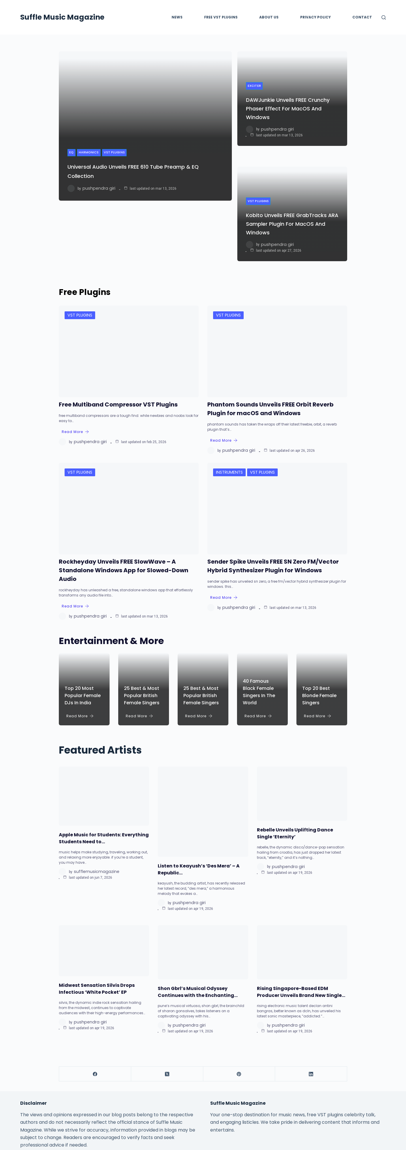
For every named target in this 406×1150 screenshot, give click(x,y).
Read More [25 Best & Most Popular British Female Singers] (139, 643)
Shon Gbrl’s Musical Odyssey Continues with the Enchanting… (198, 919)
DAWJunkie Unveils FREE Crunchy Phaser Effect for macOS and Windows (282, 87)
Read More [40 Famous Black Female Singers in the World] (258, 643)
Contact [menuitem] (362, 17)
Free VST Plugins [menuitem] (166, 1107)
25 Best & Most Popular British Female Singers (141, 622)
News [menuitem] (177, 17)
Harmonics (90, 155)
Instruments (227, 399)
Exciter (255, 64)
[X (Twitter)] (167, 1001)
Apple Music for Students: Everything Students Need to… (104, 765)
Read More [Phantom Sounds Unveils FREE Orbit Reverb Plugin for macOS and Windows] (224, 367)
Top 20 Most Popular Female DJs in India (83, 622)
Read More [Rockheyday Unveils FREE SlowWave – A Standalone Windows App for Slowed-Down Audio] (75, 533)
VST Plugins (117, 155)
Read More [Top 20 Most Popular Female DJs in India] (80, 643)
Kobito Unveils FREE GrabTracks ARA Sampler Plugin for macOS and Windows (290, 166)
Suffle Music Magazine (62, 17)
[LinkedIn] (311, 1001)
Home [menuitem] (137, 1107)
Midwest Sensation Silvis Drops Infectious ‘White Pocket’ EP (97, 916)
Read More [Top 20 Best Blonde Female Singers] (317, 643)
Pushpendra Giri (96, 191)
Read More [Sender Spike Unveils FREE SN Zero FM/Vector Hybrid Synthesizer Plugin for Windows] (224, 524)
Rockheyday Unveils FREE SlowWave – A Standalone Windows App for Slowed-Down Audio (123, 497)
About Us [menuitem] (269, 17)
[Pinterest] (239, 1001)
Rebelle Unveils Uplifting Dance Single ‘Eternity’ (295, 760)
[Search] (383, 17)
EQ (72, 155)
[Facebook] (95, 1001)
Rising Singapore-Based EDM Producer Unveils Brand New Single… (301, 919)
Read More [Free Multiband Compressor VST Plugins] (75, 359)
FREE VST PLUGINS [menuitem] (221, 17)
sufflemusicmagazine (93, 799)
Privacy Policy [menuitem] (315, 17)
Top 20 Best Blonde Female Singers (319, 622)
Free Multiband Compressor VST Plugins (118, 332)
